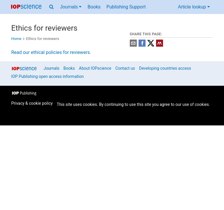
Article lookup (194, 6)
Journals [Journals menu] (70, 6)
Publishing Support (126, 7)
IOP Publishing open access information (47, 76)
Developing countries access (165, 68)
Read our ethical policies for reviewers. (51, 52)
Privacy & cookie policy (31, 103)
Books (94, 7)
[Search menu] (51, 7)
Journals (51, 68)
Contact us (125, 68)
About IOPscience (95, 68)
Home (16, 38)
